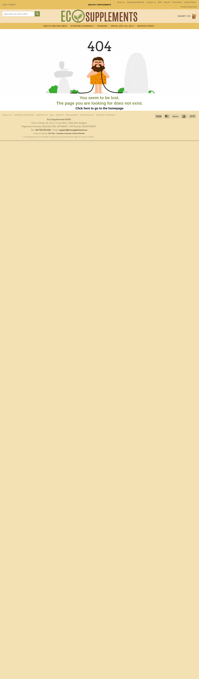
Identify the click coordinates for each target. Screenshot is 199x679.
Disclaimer (177, 2)
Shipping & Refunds (135, 2)
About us (121, 2)
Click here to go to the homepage (99, 108)
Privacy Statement (188, 6)
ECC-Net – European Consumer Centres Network (66, 133)
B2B (159, 2)
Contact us (151, 2)
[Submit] (37, 13)
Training (103, 25)
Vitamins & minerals (82, 25)
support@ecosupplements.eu (73, 129)
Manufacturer (146, 25)
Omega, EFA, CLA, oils (123, 25)
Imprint (167, 2)
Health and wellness (56, 25)
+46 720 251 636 (43, 129)
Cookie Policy (190, 2)
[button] (9, 4)
